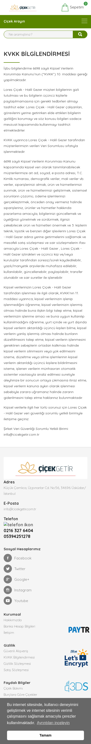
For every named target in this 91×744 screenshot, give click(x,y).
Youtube (16, 594)
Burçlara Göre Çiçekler (20, 688)
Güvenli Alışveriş (16, 645)
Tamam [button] (45, 735)
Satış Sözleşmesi (16, 664)
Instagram (18, 584)
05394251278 (17, 530)
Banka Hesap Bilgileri (19, 620)
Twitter (14, 562)
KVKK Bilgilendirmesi (19, 651)
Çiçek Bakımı (13, 682)
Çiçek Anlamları (15, 695)
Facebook (18, 552)
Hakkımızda (13, 614)
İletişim (9, 626)
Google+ (16, 573)
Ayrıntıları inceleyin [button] (53, 723)
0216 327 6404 (19, 524)
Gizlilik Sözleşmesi (17, 657)
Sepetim (72, 7)
